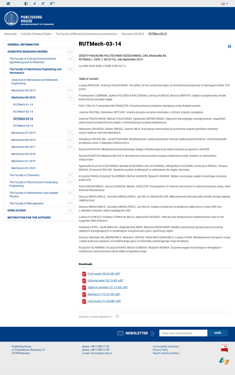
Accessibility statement (166, 346)
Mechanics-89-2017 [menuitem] (23, 147)
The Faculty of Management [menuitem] (26, 203)
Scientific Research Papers (36, 33)
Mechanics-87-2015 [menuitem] (23, 133)
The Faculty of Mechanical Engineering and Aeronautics (86, 33)
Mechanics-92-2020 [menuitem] (23, 168)
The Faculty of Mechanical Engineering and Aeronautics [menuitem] (35, 71)
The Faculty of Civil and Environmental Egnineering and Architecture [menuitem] (32, 60)
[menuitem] (70, 51)
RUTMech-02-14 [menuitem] (23, 111)
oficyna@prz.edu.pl (101, 353)
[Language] (224, 3)
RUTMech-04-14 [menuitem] (23, 125)
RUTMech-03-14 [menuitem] (23, 118)
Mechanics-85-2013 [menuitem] (23, 90)
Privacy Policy (160, 349)
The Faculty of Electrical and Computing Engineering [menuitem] (33, 184)
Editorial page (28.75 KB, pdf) (102, 281)
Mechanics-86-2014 (133, 33)
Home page (10, 33)
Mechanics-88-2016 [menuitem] (23, 140)
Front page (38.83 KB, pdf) (101, 274)
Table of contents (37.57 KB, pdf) (105, 287)
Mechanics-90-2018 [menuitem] (23, 154)
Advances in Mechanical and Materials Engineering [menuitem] (34, 81)
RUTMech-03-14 (158, 33)
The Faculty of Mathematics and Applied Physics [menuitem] (33, 194)
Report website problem (166, 353)
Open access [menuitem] (16, 210)
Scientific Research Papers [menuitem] (27, 51)
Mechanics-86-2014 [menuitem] (23, 97)
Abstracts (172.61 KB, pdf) (101, 294)
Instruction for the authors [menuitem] (29, 217)
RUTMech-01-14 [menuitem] (23, 104)
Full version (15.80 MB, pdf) (101, 301)
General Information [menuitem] (23, 44)
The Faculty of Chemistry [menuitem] (24, 175)
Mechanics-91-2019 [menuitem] (23, 161)
